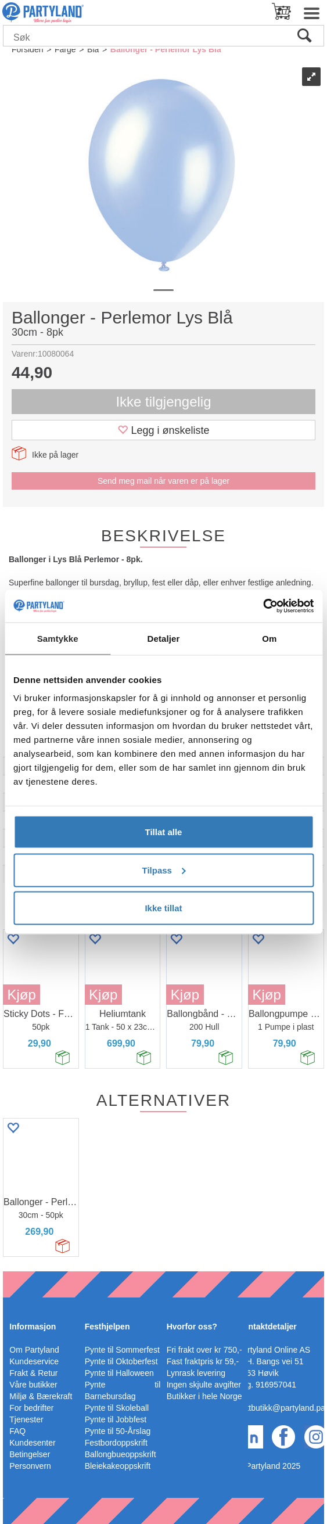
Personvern (30, 1466)
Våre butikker (33, 1384)
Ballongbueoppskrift (120, 1454)
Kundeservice (34, 1361)
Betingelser (29, 1454)
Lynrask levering (196, 1373)
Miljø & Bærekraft (40, 1396)
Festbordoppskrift (116, 1442)
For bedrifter (31, 1407)
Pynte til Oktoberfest (121, 1361)
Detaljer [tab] (164, 638)
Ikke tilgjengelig (163, 401)
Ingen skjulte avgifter (204, 1384)
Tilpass (164, 870)
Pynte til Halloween (119, 1373)
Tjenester (26, 1419)
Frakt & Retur (33, 1373)
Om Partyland (34, 1349)
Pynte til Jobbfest (116, 1419)
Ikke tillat (163, 908)
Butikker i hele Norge (204, 1396)
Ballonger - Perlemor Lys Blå (165, 49)
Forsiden (27, 49)
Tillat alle (163, 832)
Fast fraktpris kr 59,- (203, 1361)
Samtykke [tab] (57, 638)
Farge (65, 49)
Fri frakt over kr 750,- (204, 1349)
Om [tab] (269, 638)
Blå (93, 49)
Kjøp (21, 994)
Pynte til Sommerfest (122, 1349)
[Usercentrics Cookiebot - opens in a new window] (263, 606)
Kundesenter (32, 1442)
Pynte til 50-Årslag (118, 1431)
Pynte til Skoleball (117, 1407)
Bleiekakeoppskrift (118, 1466)
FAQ (17, 1431)
